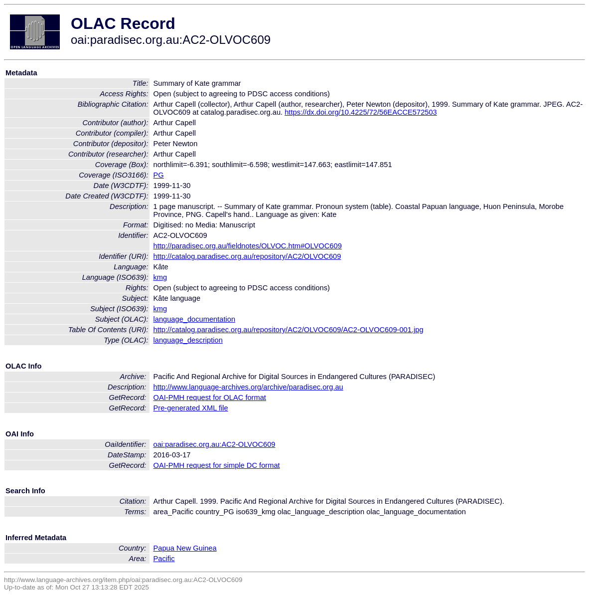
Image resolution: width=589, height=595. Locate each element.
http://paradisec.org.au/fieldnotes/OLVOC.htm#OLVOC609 (247, 246)
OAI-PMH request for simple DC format (216, 465)
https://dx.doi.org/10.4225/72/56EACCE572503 (361, 112)
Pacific (164, 559)
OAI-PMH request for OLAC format (209, 397)
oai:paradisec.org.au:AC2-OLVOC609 (214, 444)
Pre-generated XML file (190, 408)
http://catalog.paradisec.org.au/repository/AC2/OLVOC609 (247, 256)
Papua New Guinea (185, 548)
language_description (188, 340)
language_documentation (194, 319)
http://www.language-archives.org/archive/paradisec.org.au (248, 387)
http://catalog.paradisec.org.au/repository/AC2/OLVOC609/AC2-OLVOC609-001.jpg (288, 330)
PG (158, 175)
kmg (160, 277)
